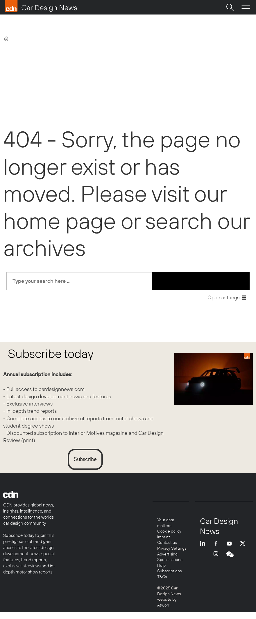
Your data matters (165, 522)
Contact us (167, 542)
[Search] (230, 7)
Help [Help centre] (161, 565)
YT (230, 543)
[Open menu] (246, 7)
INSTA (217, 558)
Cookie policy (169, 531)
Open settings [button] (223, 297)
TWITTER (244, 543)
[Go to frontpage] (41, 6)
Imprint (163, 537)
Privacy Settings (171, 548)
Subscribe (85, 459)
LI (204, 543)
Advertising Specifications (169, 556)
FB (217, 543)
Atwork (163, 605)
